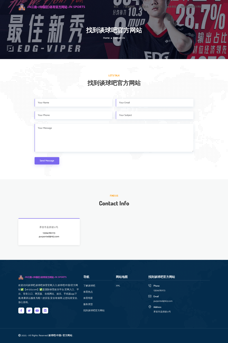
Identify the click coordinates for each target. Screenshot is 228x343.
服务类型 (171, 6)
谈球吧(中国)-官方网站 (60, 336)
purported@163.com (49, 236)
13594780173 (49, 233)
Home (106, 38)
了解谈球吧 (129, 6)
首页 (116, 6)
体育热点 (144, 6)
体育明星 (157, 6)
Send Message (47, 161)
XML (118, 286)
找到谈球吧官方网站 (191, 6)
